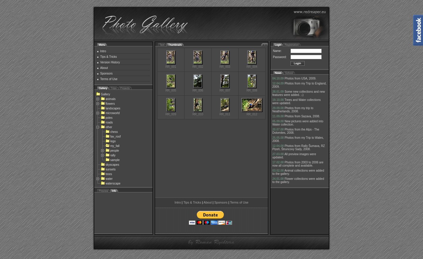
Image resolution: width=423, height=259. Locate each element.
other (106, 127)
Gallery (103, 94)
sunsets (108, 169)
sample (112, 160)
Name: (277, 51)
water (107, 178)
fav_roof (113, 136)
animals (108, 99)
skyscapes (110, 164)
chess (111, 131)
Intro (103, 51)
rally (110, 155)
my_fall (112, 146)
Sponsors (106, 73)
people (112, 150)
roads (107, 122)
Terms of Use (109, 79)
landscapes (110, 108)
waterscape (110, 183)
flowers (108, 103)
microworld (110, 113)
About (104, 68)
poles (107, 117)
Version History (110, 62)
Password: (280, 57)
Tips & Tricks (108, 56)
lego (110, 141)
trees (106, 174)
